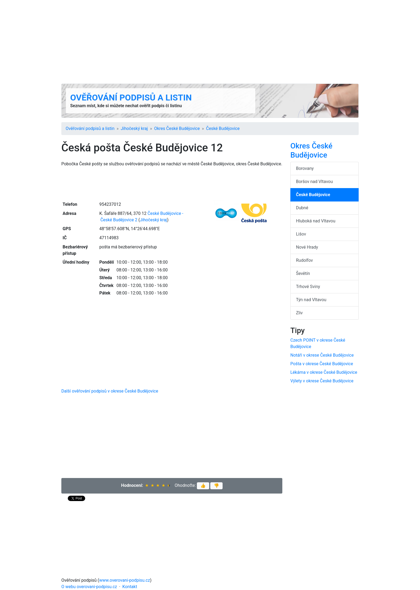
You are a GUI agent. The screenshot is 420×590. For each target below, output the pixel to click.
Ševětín (303, 273)
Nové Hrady (307, 247)
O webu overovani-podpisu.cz (89, 586)
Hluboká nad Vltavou (315, 220)
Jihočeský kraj (134, 128)
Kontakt (129, 586)
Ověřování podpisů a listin (131, 97)
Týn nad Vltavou (311, 299)
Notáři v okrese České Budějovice (322, 355)
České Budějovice (222, 128)
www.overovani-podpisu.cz (124, 580)
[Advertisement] (210, 41)
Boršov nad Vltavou (314, 181)
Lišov (301, 234)
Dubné (302, 207)
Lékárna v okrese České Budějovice (323, 372)
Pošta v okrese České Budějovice (321, 363)
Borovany (305, 168)
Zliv (299, 312)
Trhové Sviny (308, 286)
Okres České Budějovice (177, 128)
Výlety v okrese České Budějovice (321, 380)
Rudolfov (304, 260)
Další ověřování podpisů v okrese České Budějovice (109, 391)
